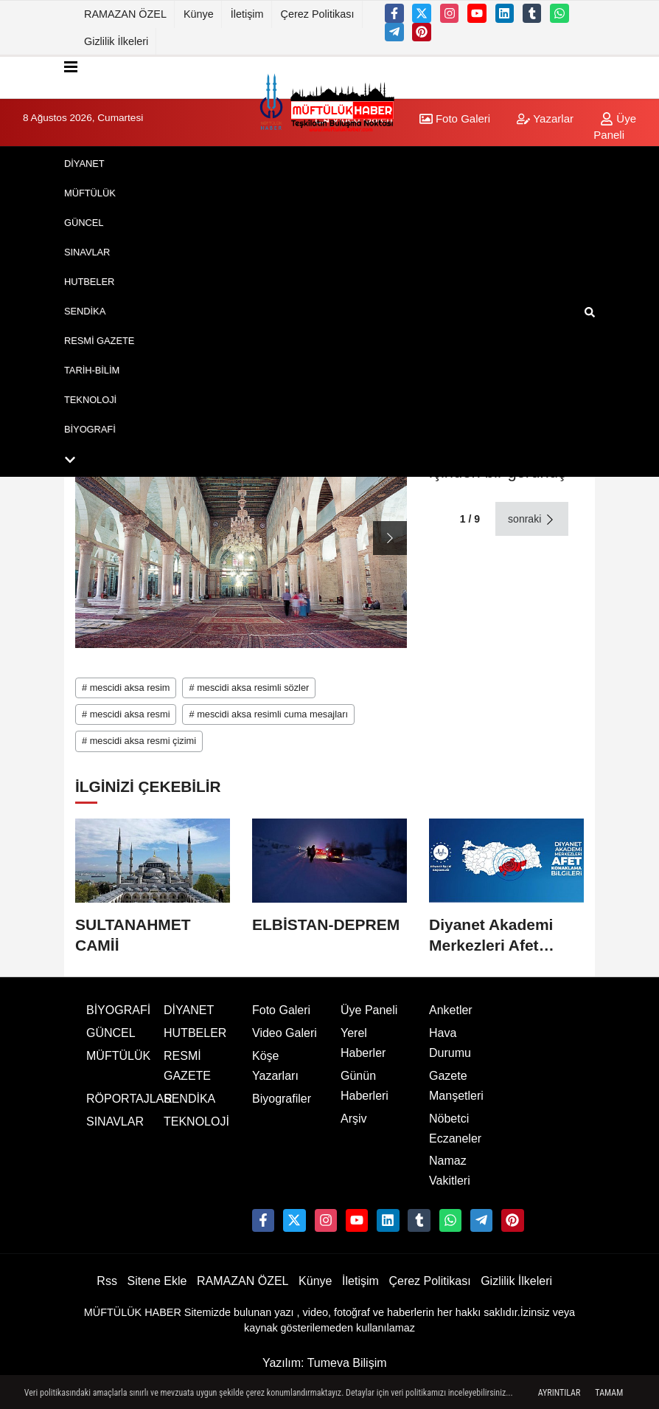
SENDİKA (84, 311)
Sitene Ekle (156, 1281)
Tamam (609, 1393)
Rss (107, 1281)
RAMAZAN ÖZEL (125, 14)
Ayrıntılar (559, 1393)
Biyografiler (281, 1098)
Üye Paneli (369, 1010)
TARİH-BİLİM (91, 370)
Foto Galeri (281, 1010)
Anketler (451, 1010)
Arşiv (354, 1118)
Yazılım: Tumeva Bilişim (324, 1363)
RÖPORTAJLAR (129, 1098)
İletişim (247, 14)
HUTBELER (89, 281)
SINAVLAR (87, 252)
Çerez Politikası (318, 14)
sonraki (532, 519)
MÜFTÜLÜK (90, 193)
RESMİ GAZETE (99, 340)
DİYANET (84, 163)
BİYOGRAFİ (90, 429)
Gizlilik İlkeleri (116, 41)
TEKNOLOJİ (90, 399)
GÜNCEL (83, 222)
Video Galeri (284, 1033)
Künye (199, 14)
